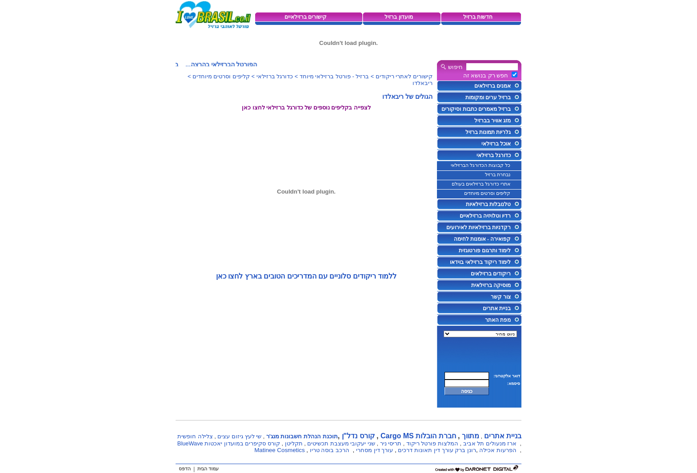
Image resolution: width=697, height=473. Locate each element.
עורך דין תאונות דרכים (425, 450)
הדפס (185, 468)
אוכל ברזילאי (496, 143)
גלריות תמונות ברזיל (488, 132)
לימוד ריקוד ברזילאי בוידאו (480, 262)
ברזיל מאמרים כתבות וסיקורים (476, 109)
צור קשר (501, 296)
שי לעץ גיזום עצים (239, 436)
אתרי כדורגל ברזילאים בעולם (481, 183)
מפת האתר (498, 320)
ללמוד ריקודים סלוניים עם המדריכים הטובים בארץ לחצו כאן (306, 276)
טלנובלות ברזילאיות (488, 204)
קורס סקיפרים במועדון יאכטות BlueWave (228, 443)
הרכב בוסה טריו (329, 450)
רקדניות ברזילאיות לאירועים (478, 227)
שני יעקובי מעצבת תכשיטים (341, 443)
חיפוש (455, 67)
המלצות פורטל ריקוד (432, 443)
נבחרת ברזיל (497, 174)
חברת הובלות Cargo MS (418, 436)
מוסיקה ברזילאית (491, 285)
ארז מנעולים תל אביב (490, 443)
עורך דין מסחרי (374, 450)
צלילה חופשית (195, 436)
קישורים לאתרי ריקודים (404, 76)
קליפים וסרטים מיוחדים (487, 193)
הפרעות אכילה (498, 450)
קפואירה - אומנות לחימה (482, 239)
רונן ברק (465, 450)
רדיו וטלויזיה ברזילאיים (485, 215)
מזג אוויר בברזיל (492, 120)
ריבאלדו (423, 83)
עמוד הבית (208, 468)
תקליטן (294, 443)
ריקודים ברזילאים (491, 273)
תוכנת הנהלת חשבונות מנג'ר (302, 436)
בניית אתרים (497, 308)
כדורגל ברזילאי (494, 155)
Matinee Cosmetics (279, 450)
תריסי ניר (391, 443)
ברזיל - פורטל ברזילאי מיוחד (334, 76)
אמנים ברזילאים (492, 86)
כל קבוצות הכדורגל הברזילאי (480, 165)
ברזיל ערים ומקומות (488, 97)
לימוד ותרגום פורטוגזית (485, 250)
